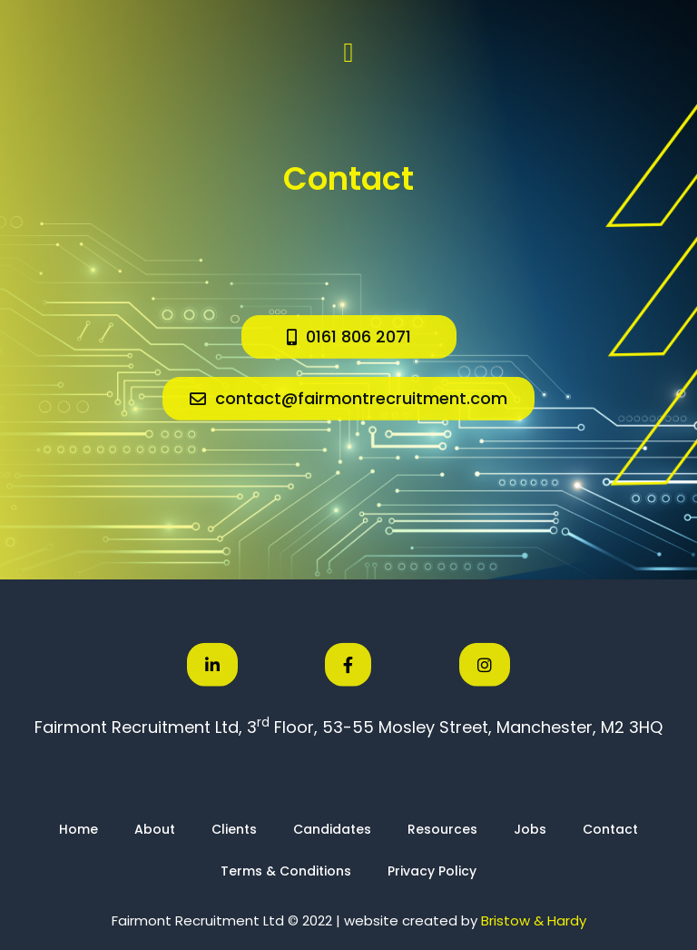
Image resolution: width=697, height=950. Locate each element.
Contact (610, 829)
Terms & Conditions (286, 871)
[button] (348, 52)
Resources (442, 829)
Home (78, 829)
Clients (234, 829)
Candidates (332, 829)
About (154, 829)
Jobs (530, 829)
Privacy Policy (432, 871)
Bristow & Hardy (533, 920)
